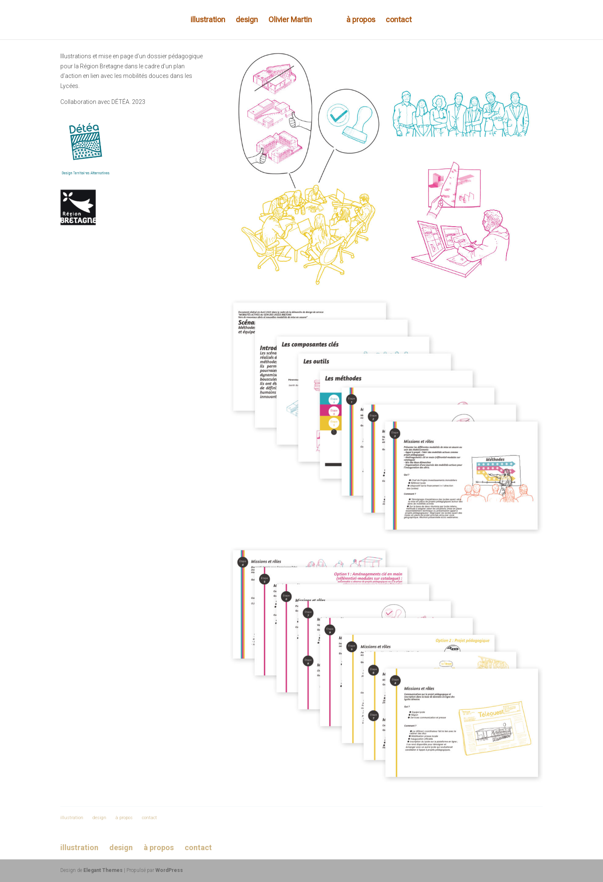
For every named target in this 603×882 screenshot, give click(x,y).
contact (399, 20)
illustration (208, 20)
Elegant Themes (103, 870)
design (247, 20)
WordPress (169, 870)
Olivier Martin (290, 20)
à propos (360, 20)
